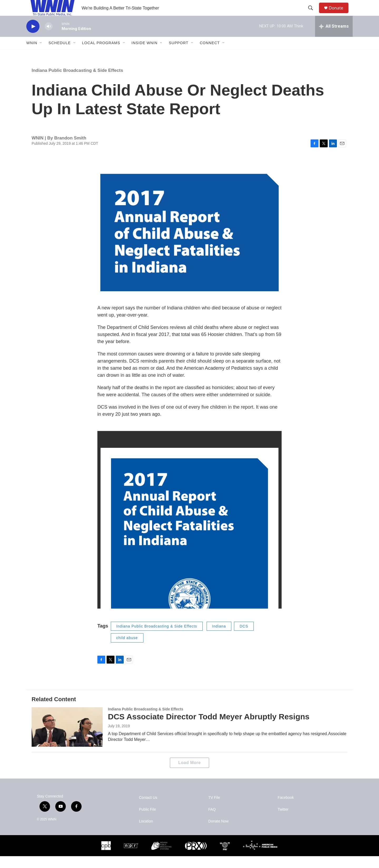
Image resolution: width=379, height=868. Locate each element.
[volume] (48, 38)
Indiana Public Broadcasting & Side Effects (77, 82)
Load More (189, 774)
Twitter (283, 821)
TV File (214, 809)
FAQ (212, 821)
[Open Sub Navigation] (41, 55)
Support (178, 55)
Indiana (219, 638)
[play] (33, 38)
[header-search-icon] (313, 14)
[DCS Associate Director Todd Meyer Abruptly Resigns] (67, 739)
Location (146, 833)
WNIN (31, 55)
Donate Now (218, 833)
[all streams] (334, 38)
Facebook (286, 809)
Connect (210, 55)
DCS (244, 638)
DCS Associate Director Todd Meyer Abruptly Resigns (209, 728)
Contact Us (148, 809)
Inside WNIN (145, 55)
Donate (339, 14)
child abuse (127, 650)
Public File (147, 821)
